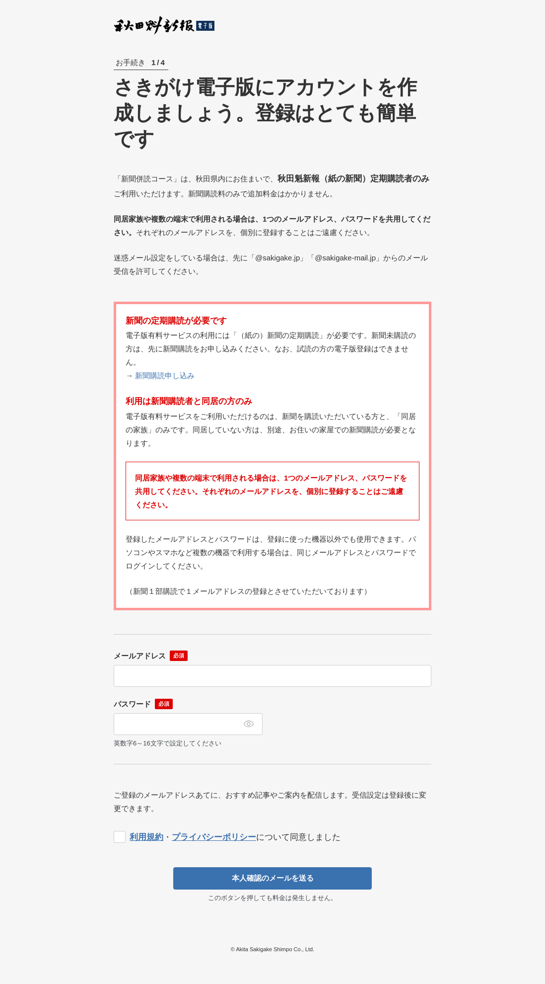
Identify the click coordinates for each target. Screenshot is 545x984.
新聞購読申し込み (165, 375)
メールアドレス (140, 656)
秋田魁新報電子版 (164, 25)
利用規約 (146, 837)
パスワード (132, 704)
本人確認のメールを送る (273, 878)
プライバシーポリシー (214, 837)
